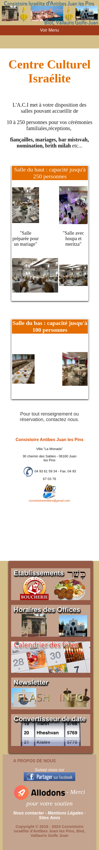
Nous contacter (28, 813)
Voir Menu (49, 30)
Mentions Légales (65, 813)
